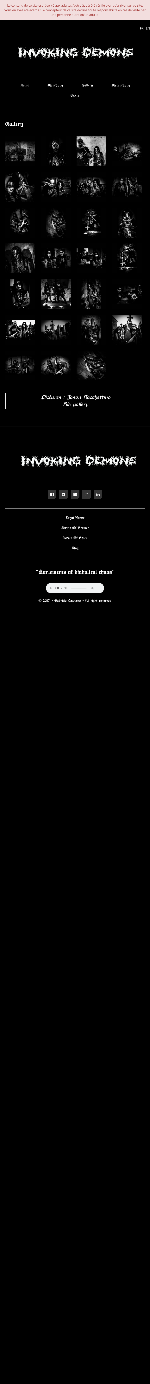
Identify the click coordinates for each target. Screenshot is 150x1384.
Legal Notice (75, 517)
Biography (55, 85)
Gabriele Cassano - (69, 600)
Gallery (87, 85)
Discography (120, 85)
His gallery (75, 404)
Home (24, 85)
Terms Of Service (75, 527)
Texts (75, 95)
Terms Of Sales (75, 537)
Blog (75, 548)
